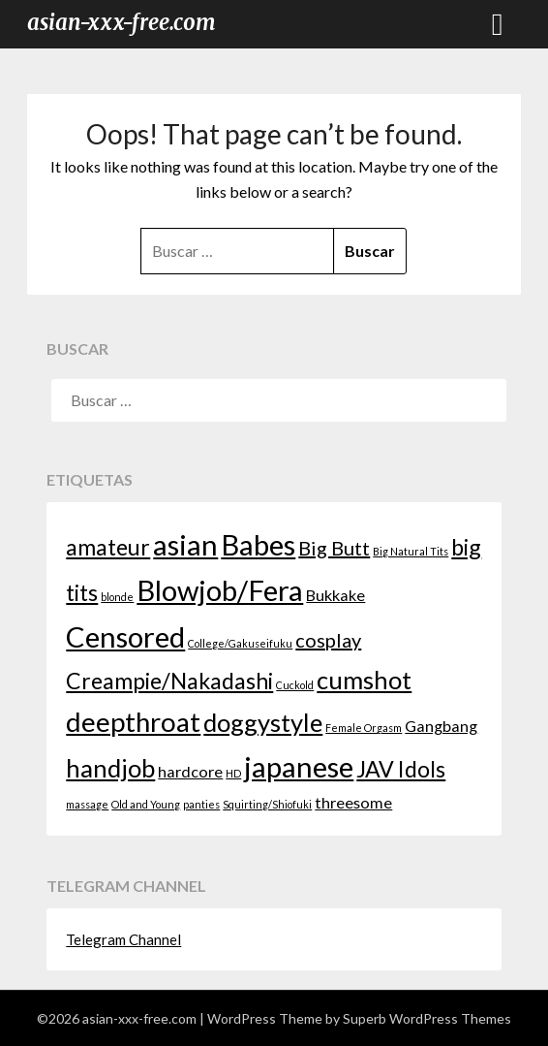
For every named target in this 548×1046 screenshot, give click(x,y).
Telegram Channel (123, 939)
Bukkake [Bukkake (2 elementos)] (335, 595)
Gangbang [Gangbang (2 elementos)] (441, 725)
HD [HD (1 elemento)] (233, 773)
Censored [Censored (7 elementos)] (125, 636)
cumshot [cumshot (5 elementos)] (364, 679)
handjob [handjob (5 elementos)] (110, 767)
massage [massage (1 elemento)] (87, 804)
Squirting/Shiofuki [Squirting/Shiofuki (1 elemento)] (267, 804)
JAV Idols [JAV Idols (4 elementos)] (400, 768)
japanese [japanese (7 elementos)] (298, 766)
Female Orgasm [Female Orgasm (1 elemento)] (363, 727)
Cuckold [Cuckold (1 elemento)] (295, 685)
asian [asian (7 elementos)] (185, 544)
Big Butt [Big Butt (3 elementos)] (334, 547)
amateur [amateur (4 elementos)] (108, 546)
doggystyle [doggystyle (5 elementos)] (262, 722)
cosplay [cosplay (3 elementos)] (328, 639)
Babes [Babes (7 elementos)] (258, 544)
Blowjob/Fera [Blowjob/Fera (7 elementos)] (220, 590)
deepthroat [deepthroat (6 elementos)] (133, 722)
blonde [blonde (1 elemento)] (117, 596)
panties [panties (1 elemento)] (201, 804)
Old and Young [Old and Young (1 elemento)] (145, 804)
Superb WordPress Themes (427, 1018)
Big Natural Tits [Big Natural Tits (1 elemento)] (410, 551)
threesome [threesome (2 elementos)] (353, 802)
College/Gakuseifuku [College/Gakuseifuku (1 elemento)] (240, 643)
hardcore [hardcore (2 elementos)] (190, 771)
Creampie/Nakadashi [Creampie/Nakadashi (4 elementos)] (169, 680)
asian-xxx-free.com (121, 22)
